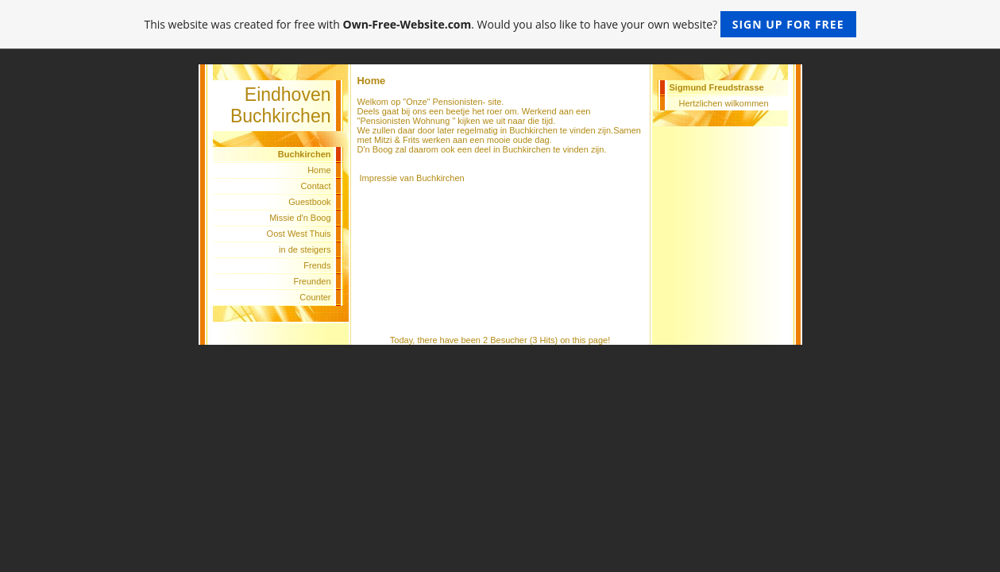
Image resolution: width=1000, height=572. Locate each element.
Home (318, 170)
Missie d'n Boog (299, 217)
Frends (316, 265)
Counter (314, 297)
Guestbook (309, 202)
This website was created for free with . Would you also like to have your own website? (499, 24)
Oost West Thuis (299, 233)
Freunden (311, 281)
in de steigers (304, 249)
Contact (316, 186)
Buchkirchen (440, 178)
